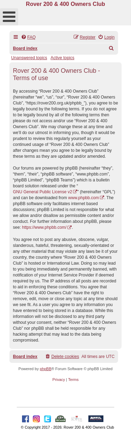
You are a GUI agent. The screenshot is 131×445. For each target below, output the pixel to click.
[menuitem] (28, 37)
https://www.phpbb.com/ (44, 227)
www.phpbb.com (83, 197)
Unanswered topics (29, 57)
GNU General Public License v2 (42, 191)
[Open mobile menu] (9, 16)
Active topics (62, 57)
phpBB (45, 369)
